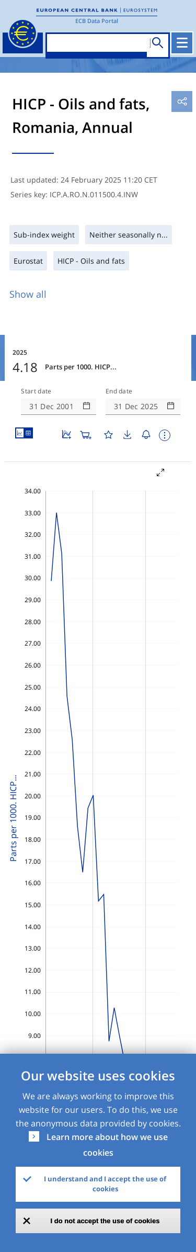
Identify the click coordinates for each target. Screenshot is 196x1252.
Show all (28, 294)
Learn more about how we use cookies (107, 1144)
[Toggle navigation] (181, 42)
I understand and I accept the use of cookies (105, 1184)
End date (119, 391)
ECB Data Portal (96, 21)
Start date (36, 391)
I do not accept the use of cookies (105, 1221)
